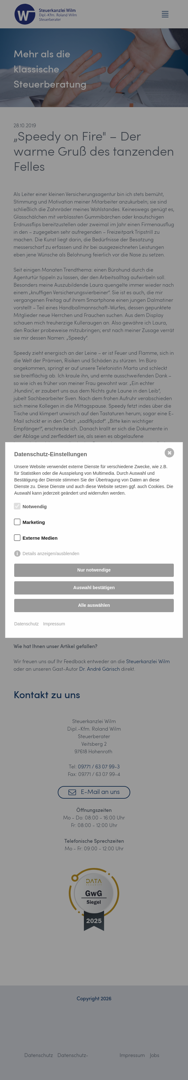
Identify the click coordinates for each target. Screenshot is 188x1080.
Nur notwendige (94, 569)
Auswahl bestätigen (94, 587)
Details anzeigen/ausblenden (51, 553)
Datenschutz (26, 623)
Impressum (54, 623)
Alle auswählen (94, 605)
